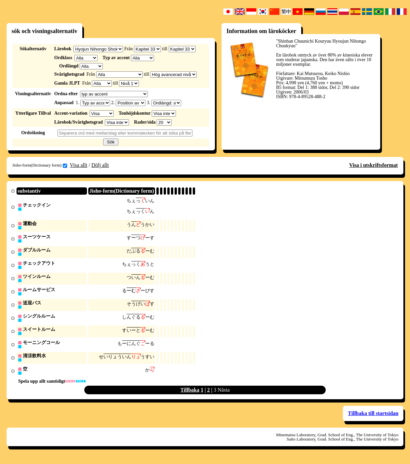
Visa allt (78, 165)
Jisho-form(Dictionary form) (39, 165)
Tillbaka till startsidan (373, 418)
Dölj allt (100, 165)
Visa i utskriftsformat (373, 165)
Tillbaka (189, 394)
